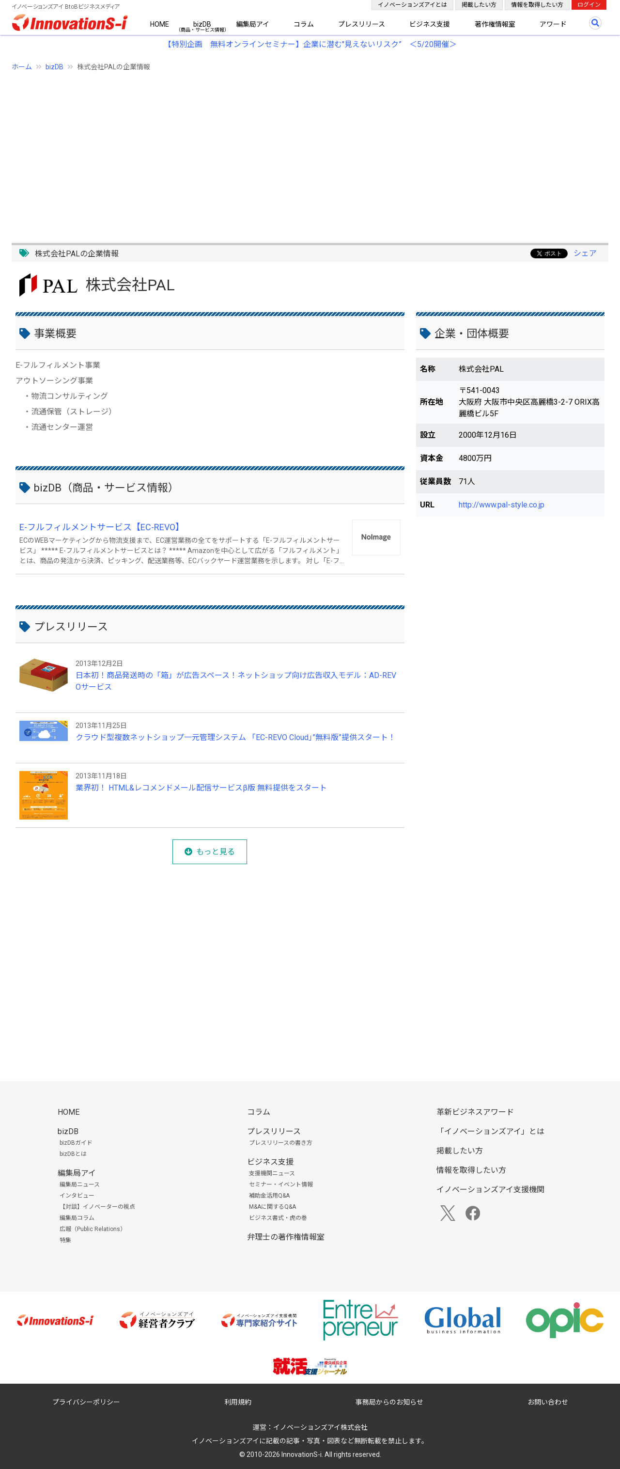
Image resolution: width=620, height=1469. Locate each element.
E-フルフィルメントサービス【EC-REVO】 (101, 527)
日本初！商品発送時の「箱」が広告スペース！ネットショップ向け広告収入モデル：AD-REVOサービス (236, 681)
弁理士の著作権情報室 (286, 1237)
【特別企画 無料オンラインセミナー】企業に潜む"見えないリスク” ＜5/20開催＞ (310, 44)
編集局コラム (77, 1218)
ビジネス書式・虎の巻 (278, 1218)
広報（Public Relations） (93, 1229)
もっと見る (215, 851)
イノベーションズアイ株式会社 (320, 1427)
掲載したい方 (479, 4)
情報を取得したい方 (537, 4)
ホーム (22, 67)
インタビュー (77, 1195)
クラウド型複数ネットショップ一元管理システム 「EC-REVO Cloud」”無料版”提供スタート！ (236, 737)
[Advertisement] (302, 152)
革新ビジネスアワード (475, 1112)
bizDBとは (73, 1154)
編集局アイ (252, 24)
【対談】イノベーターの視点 (97, 1206)
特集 (65, 1240)
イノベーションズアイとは (412, 4)
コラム (304, 24)
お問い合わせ (547, 1402)
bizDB (202, 24)
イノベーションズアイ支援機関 (490, 1189)
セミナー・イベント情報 (281, 1184)
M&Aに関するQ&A (272, 1206)
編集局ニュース (80, 1184)
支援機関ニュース (272, 1173)
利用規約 (237, 1402)
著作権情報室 (495, 24)
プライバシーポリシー (86, 1402)
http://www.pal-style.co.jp (501, 504)
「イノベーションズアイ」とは (490, 1131)
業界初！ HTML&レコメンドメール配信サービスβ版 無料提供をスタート (201, 787)
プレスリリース (361, 24)
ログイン (589, 4)
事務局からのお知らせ (389, 1402)
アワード (553, 24)
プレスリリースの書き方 (280, 1142)
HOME (159, 24)
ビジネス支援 (429, 24)
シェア (585, 253)
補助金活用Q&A (269, 1195)
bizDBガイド (76, 1142)
